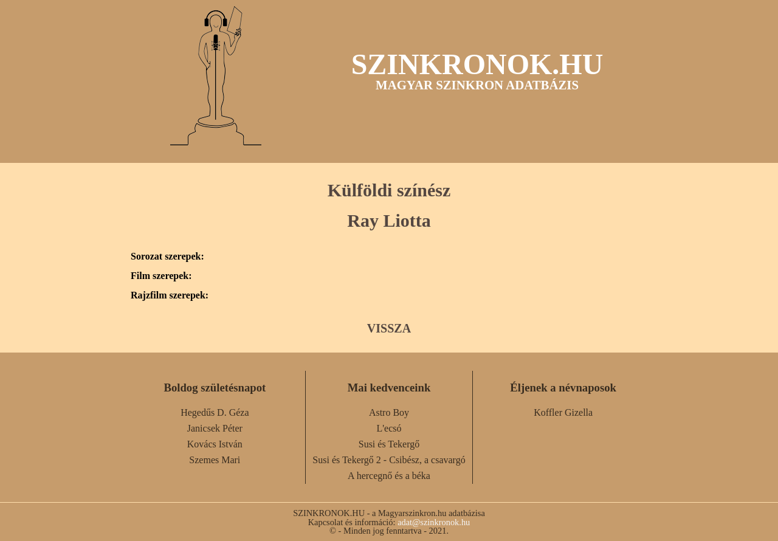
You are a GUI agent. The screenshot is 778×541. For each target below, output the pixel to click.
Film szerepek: (161, 276)
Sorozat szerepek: (167, 256)
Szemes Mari (214, 460)
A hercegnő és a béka (389, 475)
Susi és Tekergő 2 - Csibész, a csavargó (388, 460)
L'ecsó (388, 428)
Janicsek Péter (215, 428)
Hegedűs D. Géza (215, 412)
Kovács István (215, 444)
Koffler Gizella (563, 412)
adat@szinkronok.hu (434, 522)
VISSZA (389, 328)
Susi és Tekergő (389, 444)
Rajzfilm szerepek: (169, 295)
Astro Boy (389, 412)
